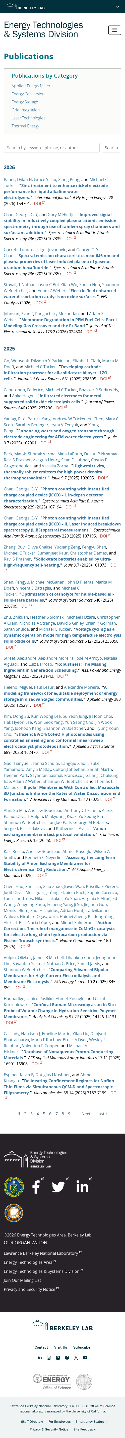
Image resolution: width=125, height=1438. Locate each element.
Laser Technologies (28, 118)
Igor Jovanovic (53, 249)
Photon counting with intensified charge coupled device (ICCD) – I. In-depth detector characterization (56, 495)
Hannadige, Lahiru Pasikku (29, 998)
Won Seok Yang (48, 722)
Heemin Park (16, 775)
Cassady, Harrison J (22, 1033)
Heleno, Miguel (18, 687)
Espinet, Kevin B (18, 1074)
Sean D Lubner (75, 460)
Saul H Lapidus (44, 910)
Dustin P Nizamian (101, 454)
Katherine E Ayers (72, 828)
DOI (39, 203)
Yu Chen (95, 419)
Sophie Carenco (102, 892)
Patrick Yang (39, 419)
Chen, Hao (13, 886)
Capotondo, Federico (23, 390)
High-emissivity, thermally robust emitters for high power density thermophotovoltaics (54, 472)
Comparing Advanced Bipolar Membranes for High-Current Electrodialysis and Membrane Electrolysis (56, 975)
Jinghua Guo (95, 904)
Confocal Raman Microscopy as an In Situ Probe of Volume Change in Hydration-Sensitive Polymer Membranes (60, 1010)
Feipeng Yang (59, 904)
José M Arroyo (89, 658)
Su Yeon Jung (75, 716)
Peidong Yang (100, 916)
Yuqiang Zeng (67, 547)
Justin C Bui (48, 284)
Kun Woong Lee (46, 716)
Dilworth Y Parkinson (51, 361)
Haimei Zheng (73, 916)
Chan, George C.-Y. (21, 489)
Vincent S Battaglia (33, 588)
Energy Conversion (28, 94)
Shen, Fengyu (16, 582)
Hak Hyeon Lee (18, 722)
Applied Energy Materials (34, 86)
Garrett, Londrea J (21, 249)
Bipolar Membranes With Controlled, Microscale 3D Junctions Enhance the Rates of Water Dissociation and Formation (62, 793)
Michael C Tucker (40, 367)
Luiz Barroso (40, 664)
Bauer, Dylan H (18, 179)
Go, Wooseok (16, 361)
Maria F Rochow (46, 1039)
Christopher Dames (88, 553)
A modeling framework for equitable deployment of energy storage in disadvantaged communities (60, 693)
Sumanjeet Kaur (52, 553)
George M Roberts (90, 822)
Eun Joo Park (59, 822)
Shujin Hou (89, 284)
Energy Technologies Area (30, 1262)
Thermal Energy (25, 126)
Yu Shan (72, 898)
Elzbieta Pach (72, 892)
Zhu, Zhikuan (16, 617)
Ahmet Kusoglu (76, 851)
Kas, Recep (14, 851)
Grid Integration (26, 110)
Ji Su (78, 904)
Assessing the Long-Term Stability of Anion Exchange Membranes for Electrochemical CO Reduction (59, 863)
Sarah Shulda (16, 629)
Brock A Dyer (75, 1039)
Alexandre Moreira (56, 658)
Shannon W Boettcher (64, 728)
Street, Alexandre (20, 658)
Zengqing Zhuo (31, 904)
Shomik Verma (41, 454)
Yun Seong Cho (79, 722)
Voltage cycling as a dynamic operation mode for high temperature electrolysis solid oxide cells (62, 635)
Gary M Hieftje (61, 214)
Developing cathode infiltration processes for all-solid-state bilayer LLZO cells (55, 373)
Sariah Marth (99, 769)
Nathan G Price (61, 963)
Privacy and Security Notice (31, 1289)
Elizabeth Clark (86, 361)
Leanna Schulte (44, 763)
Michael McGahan (48, 582)
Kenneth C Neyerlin (43, 857)
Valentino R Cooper (40, 1045)
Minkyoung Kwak (61, 816)
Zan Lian (33, 886)
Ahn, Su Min (15, 810)
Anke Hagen (23, 396)
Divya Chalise (40, 547)
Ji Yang (52, 892)
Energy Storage (25, 102)
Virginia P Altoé (96, 898)
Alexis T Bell (15, 922)
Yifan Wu (69, 284)
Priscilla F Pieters (102, 886)
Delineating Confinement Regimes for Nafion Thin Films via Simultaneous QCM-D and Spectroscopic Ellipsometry (59, 1087)
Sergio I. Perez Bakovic (25, 828)
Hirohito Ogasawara (39, 916)
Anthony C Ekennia (82, 810)
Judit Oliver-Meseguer (24, 892)
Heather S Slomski (47, 617)
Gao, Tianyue (16, 763)
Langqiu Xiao (73, 763)
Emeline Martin (56, 1033)
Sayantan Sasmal (46, 775)
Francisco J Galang (81, 775)
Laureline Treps (18, 898)
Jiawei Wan (74, 886)
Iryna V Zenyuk (64, 425)
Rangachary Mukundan (57, 313)
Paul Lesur (44, 687)
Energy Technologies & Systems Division (43, 1271)
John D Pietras (80, 582)
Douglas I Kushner (52, 1074)
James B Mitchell (48, 957)
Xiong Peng (68, 179)
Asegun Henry (46, 460)
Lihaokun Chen (80, 957)
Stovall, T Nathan (20, 284)
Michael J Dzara (81, 617)
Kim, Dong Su (16, 716)
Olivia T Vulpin (29, 816)
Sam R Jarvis (88, 963)
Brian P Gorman (101, 623)
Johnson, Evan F (18, 313)
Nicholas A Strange (37, 623)
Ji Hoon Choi (100, 716)
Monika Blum (16, 910)
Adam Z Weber (52, 290)
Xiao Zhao (52, 886)
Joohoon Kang (28, 728)
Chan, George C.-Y (20, 214)
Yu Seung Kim (91, 816)
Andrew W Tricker (69, 419)
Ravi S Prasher (17, 460)
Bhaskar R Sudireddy (98, 390)
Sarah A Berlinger (32, 425)
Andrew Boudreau (45, 810)
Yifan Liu (80, 1033)
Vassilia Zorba (55, 466)
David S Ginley (70, 623)
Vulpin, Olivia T (17, 957)
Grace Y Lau (45, 179)
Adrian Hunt (71, 910)
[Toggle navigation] (114, 30)
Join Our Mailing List (22, 1280)
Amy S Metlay (38, 769)
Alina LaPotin (69, 454)
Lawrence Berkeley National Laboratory (43, 1253)
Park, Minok (15, 454)
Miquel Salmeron (76, 922)
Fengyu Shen (94, 547)
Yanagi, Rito (15, 419)
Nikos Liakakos (48, 898)
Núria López (39, 922)
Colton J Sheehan (69, 769)
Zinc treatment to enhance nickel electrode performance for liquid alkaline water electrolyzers (56, 191)
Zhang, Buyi (15, 547)
